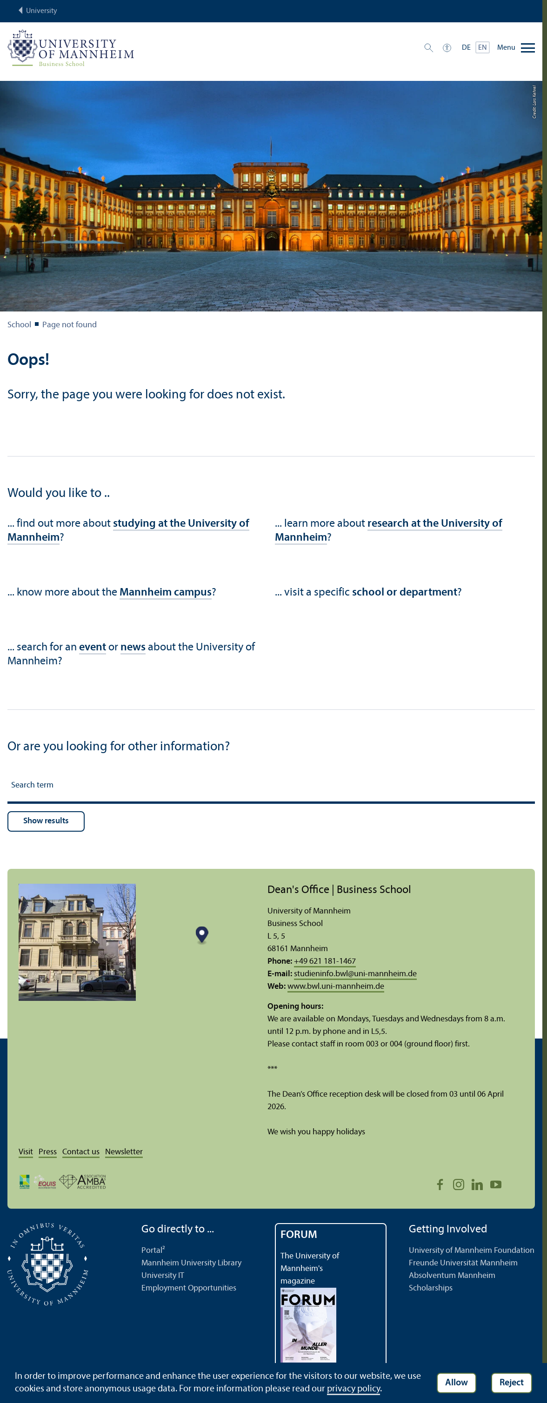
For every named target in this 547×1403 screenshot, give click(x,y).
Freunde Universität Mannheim (463, 1263)
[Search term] (271, 787)
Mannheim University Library (191, 1263)
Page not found (69, 325)
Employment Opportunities (188, 1288)
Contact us (81, 1152)
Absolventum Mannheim (452, 1275)
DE (466, 48)
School (19, 325)
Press (48, 1152)
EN (482, 48)
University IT (162, 1275)
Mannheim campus (166, 592)
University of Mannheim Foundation (471, 1250)
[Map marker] (201, 936)
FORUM (298, 1235)
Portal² (153, 1250)
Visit (26, 1152)
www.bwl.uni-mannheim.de (335, 986)
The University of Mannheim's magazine (309, 1269)
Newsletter (124, 1152)
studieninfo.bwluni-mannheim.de (355, 974)
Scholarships (431, 1288)
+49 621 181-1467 (325, 961)
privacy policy (353, 1389)
